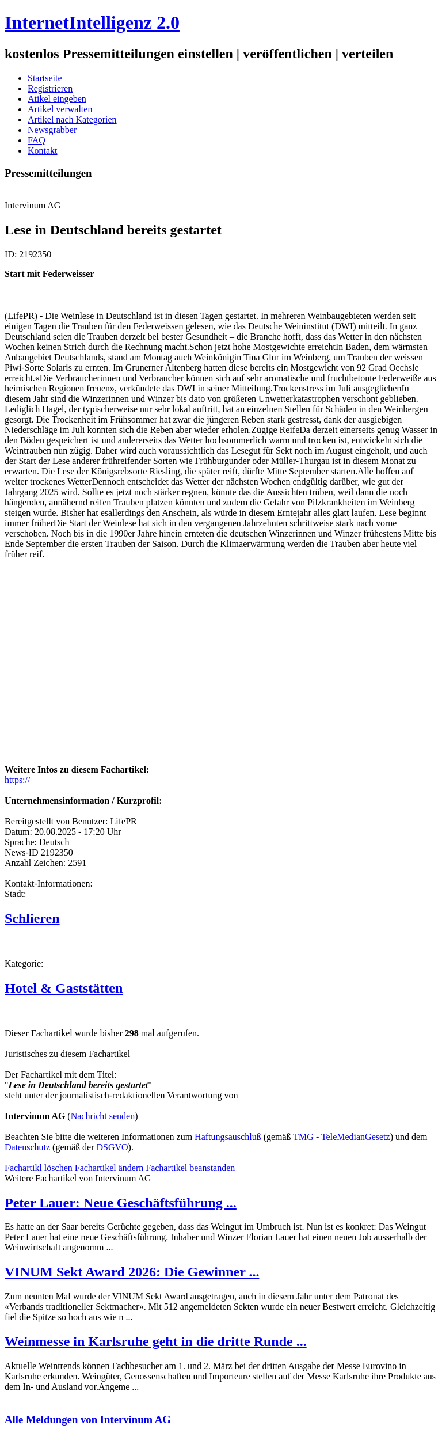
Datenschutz (27, 1147)
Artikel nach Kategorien (72, 119)
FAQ (36, 140)
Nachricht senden (103, 1116)
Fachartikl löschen (40, 1168)
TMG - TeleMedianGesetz (341, 1137)
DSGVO (112, 1147)
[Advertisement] (177, 676)
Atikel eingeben (57, 99)
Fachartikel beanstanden (190, 1168)
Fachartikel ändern (110, 1168)
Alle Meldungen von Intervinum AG (88, 1419)
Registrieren (50, 88)
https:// (17, 780)
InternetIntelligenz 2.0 (92, 22)
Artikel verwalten (60, 109)
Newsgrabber (52, 130)
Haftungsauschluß (228, 1137)
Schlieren (32, 918)
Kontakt (43, 150)
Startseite (45, 78)
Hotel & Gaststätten (64, 987)
